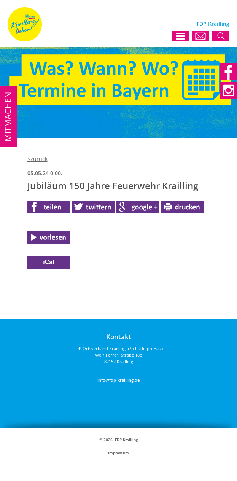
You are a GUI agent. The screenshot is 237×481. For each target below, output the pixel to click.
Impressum (118, 453)
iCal (48, 262)
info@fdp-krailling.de (118, 380)
